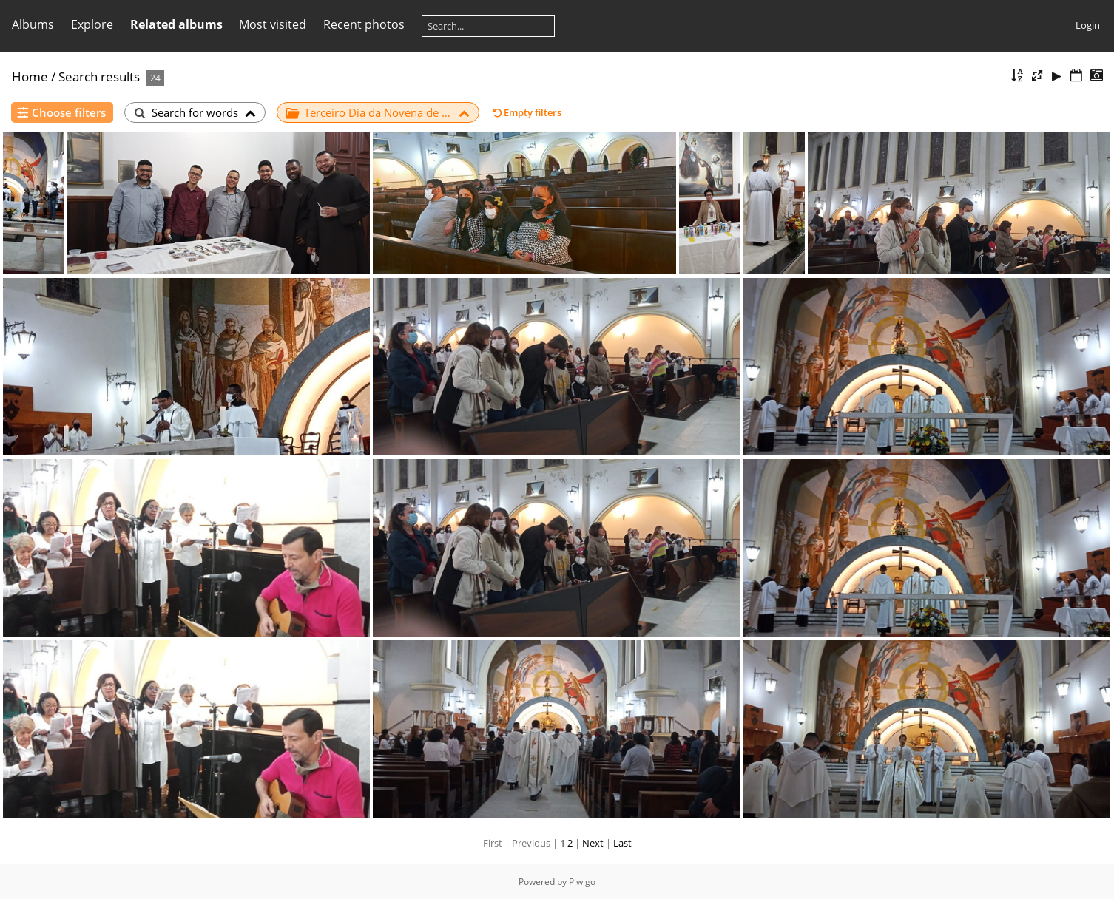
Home (30, 76)
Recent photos (364, 24)
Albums (33, 24)
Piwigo (582, 881)
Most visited (272, 24)
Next (593, 842)
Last (622, 842)
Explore (92, 24)
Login (1088, 25)
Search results (99, 76)
